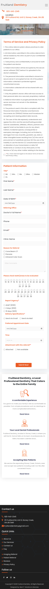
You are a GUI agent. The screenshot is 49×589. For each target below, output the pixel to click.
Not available (22, 349)
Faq (4, 548)
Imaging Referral (27, 31)
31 (34, 292)
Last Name (9, 190)
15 (17, 282)
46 (15, 292)
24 (40, 282)
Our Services (8, 541)
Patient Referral (9, 557)
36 (21, 296)
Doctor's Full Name (13, 212)
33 (40, 292)
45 (19, 292)
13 (22, 282)
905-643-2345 (12, 11)
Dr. (7, 177)
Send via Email (12, 318)
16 (14, 282)
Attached (9, 349)
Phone (6, 221)
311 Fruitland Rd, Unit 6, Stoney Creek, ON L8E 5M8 (18, 520)
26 (20, 286)
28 (26, 286)
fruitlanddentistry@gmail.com (15, 525)
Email (6, 230)
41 (31, 292)
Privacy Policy (8, 563)
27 (23, 286)
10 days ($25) (11, 311)
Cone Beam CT (12, 251)
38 (28, 296)
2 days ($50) (11, 308)
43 (25, 292)
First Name (9, 181)
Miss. (28, 174)
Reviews (6, 560)
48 (9, 292)
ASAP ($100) (11, 305)
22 (34, 282)
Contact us (7, 545)
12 (25, 282)
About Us (6, 538)
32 (37, 292)
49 (5, 292)
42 (28, 292)
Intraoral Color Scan (14, 257)
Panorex (9, 254)
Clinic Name (9, 239)
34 (43, 292)
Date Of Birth (10, 199)
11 (28, 282)
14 (19, 282)
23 (37, 282)
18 (8, 282)
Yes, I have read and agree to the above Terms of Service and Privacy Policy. (24, 155)
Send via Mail (27, 318)
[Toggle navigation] (46, 5)
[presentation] (17, 354)
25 (43, 282)
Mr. (7, 174)
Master (37, 174)
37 (24, 296)
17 (11, 282)
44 (22, 292)
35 (18, 296)
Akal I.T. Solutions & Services (29, 586)
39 (31, 296)
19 (6, 282)
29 (29, 286)
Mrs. (13, 174)
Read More (24, 413)
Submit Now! (24, 364)
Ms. (20, 174)
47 (12, 292)
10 (31, 282)
